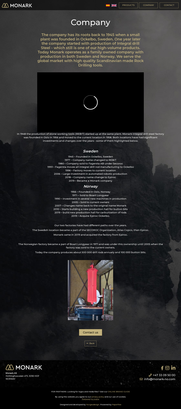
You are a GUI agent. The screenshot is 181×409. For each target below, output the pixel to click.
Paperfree (116, 404)
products (128, 5)
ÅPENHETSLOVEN (90, 399)
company (148, 5)
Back (91, 343)
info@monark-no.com (159, 379)
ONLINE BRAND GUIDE (119, 392)
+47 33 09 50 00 (164, 375)
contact (169, 5)
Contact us (90, 332)
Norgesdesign (92, 404)
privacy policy (98, 397)
